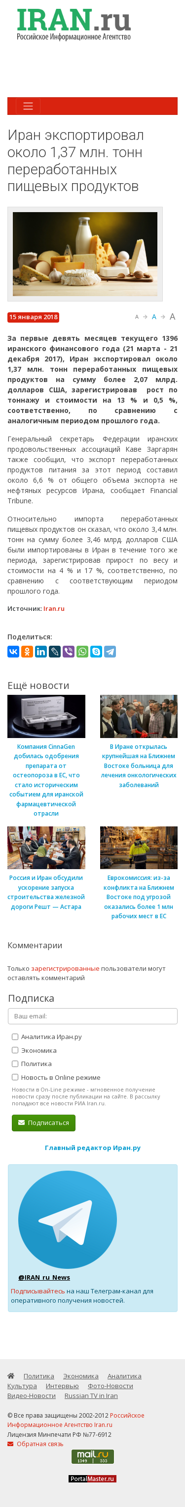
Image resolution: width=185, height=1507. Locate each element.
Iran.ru (54, 608)
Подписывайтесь (38, 1291)
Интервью (62, 1385)
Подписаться (43, 1122)
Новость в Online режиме (56, 1077)
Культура (22, 1385)
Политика (32, 1063)
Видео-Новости (31, 1395)
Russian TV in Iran (91, 1395)
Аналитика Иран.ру (47, 1036)
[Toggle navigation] (28, 106)
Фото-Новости (110, 1385)
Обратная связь (35, 1444)
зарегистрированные (65, 968)
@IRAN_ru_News (44, 1277)
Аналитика (125, 1375)
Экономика (34, 1050)
